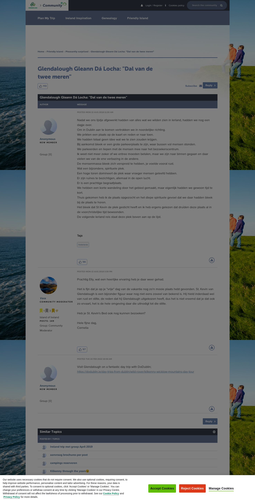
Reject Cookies (192, 490)
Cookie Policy (111, 495)
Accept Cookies (162, 490)
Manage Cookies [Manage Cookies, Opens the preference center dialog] (221, 490)
